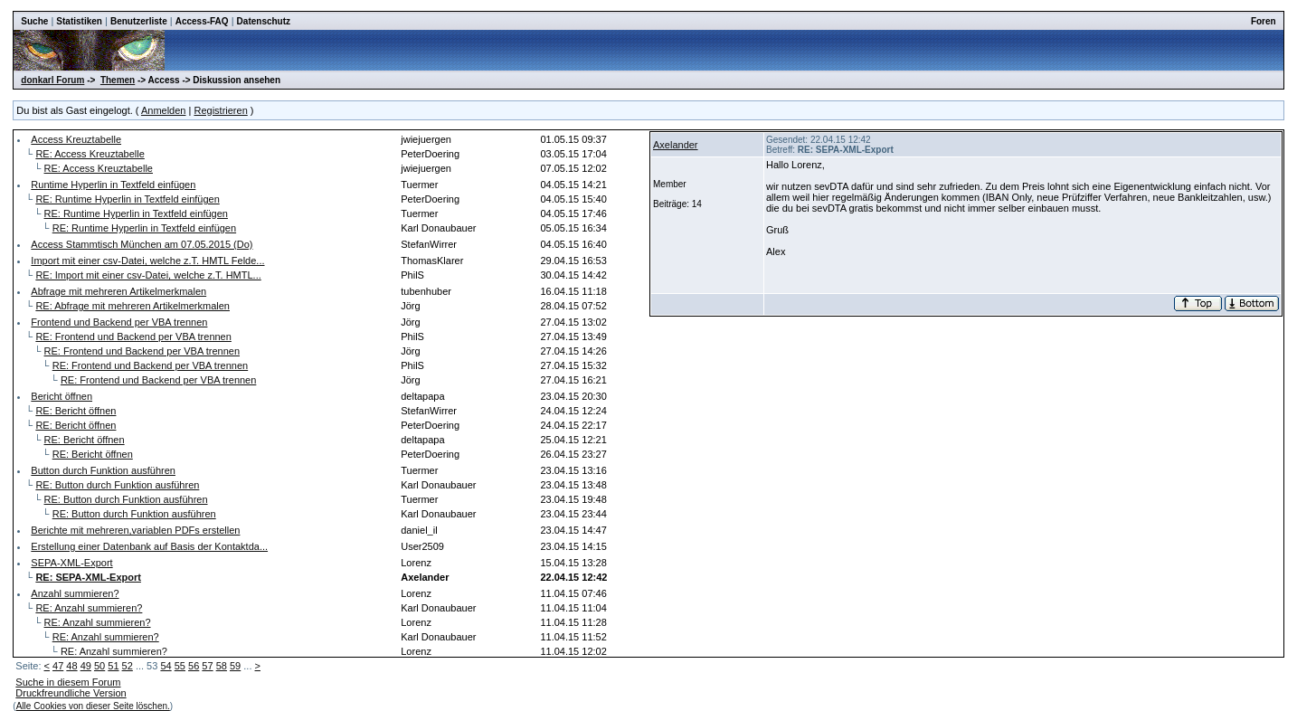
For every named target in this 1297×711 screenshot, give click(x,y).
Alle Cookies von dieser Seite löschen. (93, 706)
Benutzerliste (138, 21)
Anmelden (163, 110)
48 (71, 665)
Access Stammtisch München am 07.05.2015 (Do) (141, 244)
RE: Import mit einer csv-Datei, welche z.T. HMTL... (147, 275)
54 (165, 665)
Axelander (675, 144)
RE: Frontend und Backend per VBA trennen (133, 336)
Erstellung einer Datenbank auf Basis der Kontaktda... (149, 546)
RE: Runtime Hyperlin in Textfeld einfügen (127, 199)
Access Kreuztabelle (76, 139)
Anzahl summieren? (74, 593)
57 (207, 665)
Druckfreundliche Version (70, 692)
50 (99, 665)
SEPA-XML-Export (71, 562)
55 (180, 665)
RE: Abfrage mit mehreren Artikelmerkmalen (132, 305)
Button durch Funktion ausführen (103, 470)
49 (85, 665)
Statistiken (79, 21)
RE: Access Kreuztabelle (89, 153)
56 (193, 665)
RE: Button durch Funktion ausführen (117, 484)
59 (235, 665)
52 (127, 665)
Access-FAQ (202, 21)
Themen (117, 80)
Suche (34, 21)
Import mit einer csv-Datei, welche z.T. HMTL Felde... (147, 260)
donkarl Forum (52, 80)
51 (113, 665)
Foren (1263, 21)
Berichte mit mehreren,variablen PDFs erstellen (135, 530)
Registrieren (220, 110)
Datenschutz (263, 21)
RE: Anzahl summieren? (88, 607)
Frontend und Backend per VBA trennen (119, 322)
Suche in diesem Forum (67, 682)
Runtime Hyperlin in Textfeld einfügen (113, 184)
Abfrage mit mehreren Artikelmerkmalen (118, 291)
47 (57, 665)
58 (221, 665)
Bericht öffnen (61, 396)
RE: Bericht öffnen (75, 410)
